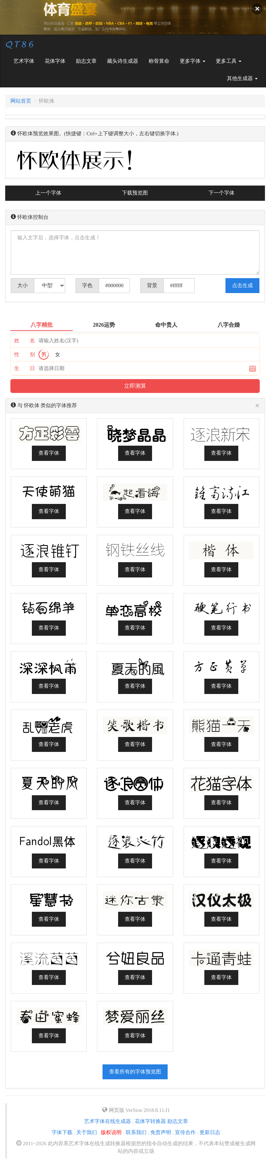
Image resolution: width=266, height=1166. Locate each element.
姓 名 (24, 340)
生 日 (24, 368)
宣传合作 (185, 1132)
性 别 (24, 354)
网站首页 (20, 101)
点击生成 (242, 285)
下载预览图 (135, 193)
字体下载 (62, 1132)
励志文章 (86, 61)
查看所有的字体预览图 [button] (135, 1071)
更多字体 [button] (192, 61)
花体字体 (55, 61)
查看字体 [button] (48, 453)
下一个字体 (221, 193)
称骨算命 (159, 61)
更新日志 (210, 1132)
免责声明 (160, 1132)
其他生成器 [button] (242, 78)
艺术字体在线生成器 (107, 1121)
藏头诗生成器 (122, 61)
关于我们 (86, 1132)
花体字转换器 (150, 1121)
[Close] (257, 406)
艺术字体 (26, 60)
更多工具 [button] (228, 61)
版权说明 (111, 1132)
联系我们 (136, 1132)
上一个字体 (48, 193)
